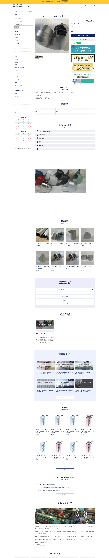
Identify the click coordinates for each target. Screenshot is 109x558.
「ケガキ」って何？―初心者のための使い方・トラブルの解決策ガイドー (45, 373)
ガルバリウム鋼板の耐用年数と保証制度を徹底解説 (64, 391)
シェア (76, 43)
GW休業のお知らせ (50, 484)
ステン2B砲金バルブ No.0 (72, 266)
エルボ (64, 300)
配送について (40, 138)
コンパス (17, 73)
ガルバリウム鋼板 (18, 85)
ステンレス (17, 93)
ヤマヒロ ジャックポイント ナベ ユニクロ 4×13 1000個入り (57, 431)
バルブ (16, 53)
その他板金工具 (18, 79)
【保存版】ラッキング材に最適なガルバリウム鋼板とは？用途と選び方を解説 (83, 391)
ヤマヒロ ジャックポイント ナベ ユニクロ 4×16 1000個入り (72, 431)
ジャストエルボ (18, 46)
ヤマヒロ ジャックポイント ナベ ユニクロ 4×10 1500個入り (42, 431)
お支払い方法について (42, 135)
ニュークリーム (18, 109)
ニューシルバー (64, 293)
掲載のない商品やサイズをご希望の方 (51, 490)
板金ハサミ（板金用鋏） (20, 67)
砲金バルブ (17, 56)
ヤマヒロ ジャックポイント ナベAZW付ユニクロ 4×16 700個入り (87, 431)
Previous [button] (36, 36)
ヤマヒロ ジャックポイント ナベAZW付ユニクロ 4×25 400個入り (87, 457)
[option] (52, 36)
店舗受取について (41, 149)
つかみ (16, 70)
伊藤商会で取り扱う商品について (44, 131)
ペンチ (16, 76)
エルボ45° (17, 43)
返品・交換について (42, 145)
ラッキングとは (64, 303)
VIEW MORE (64, 397)
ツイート (73, 43)
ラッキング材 (65, 296)
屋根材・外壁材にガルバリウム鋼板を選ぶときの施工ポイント (45, 391)
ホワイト (16, 112)
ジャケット (17, 37)
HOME (15, 11)
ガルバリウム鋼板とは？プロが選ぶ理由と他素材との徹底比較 (83, 373)
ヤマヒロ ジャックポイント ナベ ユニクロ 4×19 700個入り (42, 457)
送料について (40, 142)
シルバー (16, 99)
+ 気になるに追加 (83, 39)
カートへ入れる (83, 35)
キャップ (17, 59)
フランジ (17, 49)
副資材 (16, 62)
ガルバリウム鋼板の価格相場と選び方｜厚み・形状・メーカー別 (64, 373)
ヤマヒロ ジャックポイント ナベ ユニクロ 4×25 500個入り (72, 457)
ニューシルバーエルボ (65, 289)
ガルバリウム (17, 96)
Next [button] (68, 36)
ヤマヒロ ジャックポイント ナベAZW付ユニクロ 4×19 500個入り (57, 457)
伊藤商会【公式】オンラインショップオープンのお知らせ (56, 487)
